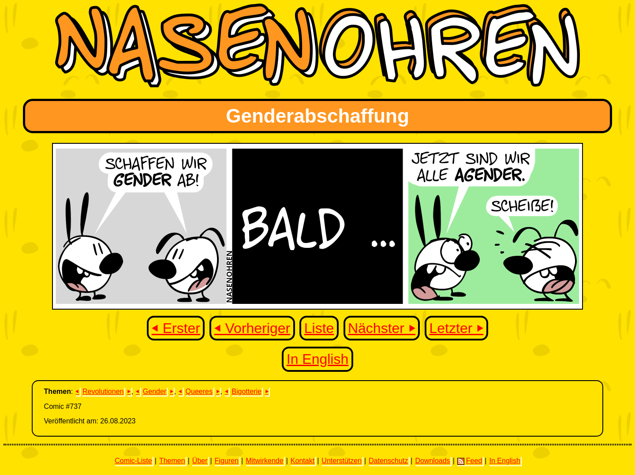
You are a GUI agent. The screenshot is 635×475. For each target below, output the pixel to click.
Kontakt (302, 460)
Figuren (227, 460)
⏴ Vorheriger (252, 328)
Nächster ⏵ (381, 328)
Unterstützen (341, 460)
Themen (172, 460)
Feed (469, 461)
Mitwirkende (264, 460)
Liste (319, 328)
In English (318, 359)
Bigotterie (246, 391)
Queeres (199, 391)
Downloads (432, 460)
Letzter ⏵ (457, 328)
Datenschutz (388, 460)
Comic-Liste (133, 460)
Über (200, 460)
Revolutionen (102, 391)
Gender (154, 391)
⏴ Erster (176, 328)
